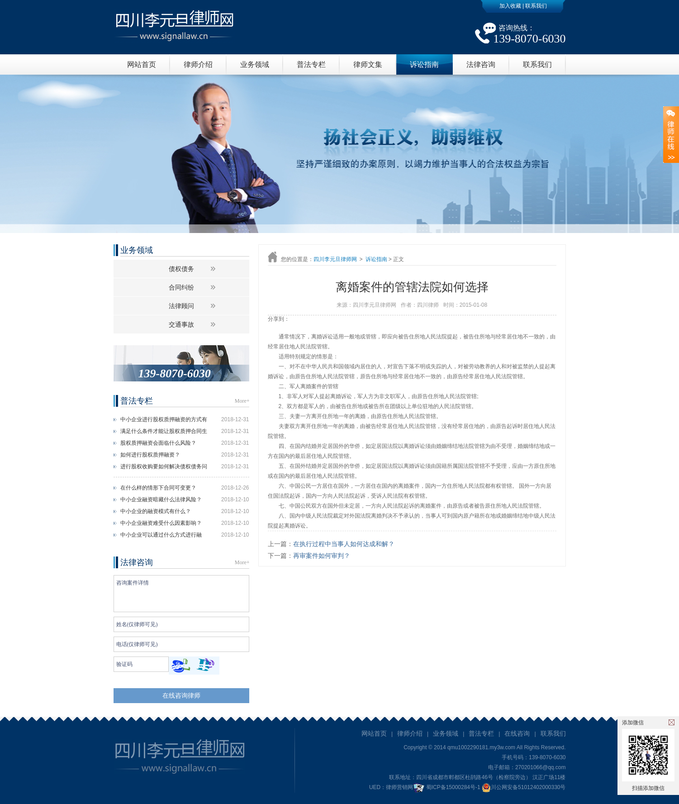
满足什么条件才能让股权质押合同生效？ (163, 432)
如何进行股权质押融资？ (150, 455)
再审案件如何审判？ (321, 555)
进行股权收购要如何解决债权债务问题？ (163, 467)
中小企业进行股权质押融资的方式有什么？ (163, 420)
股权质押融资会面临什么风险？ (158, 443)
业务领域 (254, 64)
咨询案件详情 (181, 593)
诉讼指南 (424, 64)
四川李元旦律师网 (335, 259)
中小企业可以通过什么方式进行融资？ (161, 536)
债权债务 (181, 268)
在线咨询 (517, 733)
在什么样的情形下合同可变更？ (158, 488)
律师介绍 (198, 64)
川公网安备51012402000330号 (523, 787)
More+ (242, 401)
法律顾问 (181, 305)
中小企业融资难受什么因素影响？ (161, 523)
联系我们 (536, 6)
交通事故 (181, 324)
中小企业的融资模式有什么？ (155, 511)
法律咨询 (480, 64)
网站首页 (141, 64)
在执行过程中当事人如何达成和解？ (343, 543)
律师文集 (367, 64)
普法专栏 (311, 64)
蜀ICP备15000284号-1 (453, 787)
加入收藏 (510, 6)
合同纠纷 (181, 287)
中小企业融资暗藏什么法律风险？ (161, 499)
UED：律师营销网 (391, 787)
